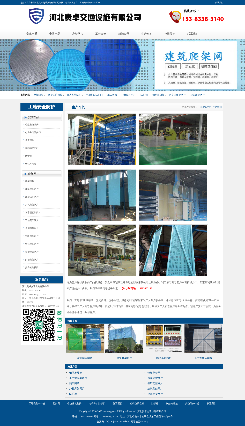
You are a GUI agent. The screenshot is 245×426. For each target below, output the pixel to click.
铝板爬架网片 (32, 236)
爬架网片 (38, 95)
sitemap (144, 421)
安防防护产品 (192, 403)
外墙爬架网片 (32, 259)
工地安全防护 (204, 107)
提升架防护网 (32, 267)
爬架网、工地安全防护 (81, 2)
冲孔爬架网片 (32, 204)
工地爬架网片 (32, 220)
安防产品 (33, 117)
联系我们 (219, 2)
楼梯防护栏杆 (129, 95)
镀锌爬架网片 (32, 244)
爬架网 (56, 403)
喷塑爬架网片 (32, 251)
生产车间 (217, 107)
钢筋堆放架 (158, 95)
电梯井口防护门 (94, 95)
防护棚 (144, 95)
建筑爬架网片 (197, 95)
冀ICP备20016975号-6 (117, 421)
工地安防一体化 (37, 403)
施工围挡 (112, 95)
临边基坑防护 (74, 95)
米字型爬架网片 (177, 95)
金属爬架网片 (32, 228)
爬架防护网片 (55, 95)
